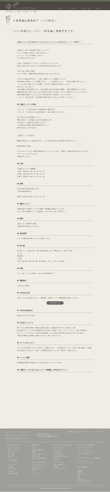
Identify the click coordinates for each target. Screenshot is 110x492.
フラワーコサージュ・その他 (84, 463)
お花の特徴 (11, 467)
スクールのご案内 (81, 467)
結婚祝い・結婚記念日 (37, 450)
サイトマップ (100, 432)
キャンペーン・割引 (58, 462)
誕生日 (33, 448)
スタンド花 (35, 473)
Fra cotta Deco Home (13, 445)
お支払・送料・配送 (13, 473)
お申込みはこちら (55, 303)
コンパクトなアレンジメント (39, 465)
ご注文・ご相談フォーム (59, 464)
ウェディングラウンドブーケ (84, 448)
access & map (85, 8)
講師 (78, 476)
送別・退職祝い (36, 456)
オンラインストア (12, 464)
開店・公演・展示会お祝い (39, 458)
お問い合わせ (11, 452)
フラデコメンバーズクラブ (84, 482)
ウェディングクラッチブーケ (84, 450)
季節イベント (12, 11)
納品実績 (55, 466)
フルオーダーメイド (58, 450)
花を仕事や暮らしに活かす (84, 480)
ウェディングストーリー (59, 469)
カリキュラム (80, 470)
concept (73, 8)
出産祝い (34, 452)
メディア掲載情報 (12, 460)
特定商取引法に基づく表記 (74, 432)
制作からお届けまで (58, 454)
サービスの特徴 (12, 469)
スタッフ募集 (11, 454)
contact (98, 8)
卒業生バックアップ (82, 474)
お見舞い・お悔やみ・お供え (39, 454)
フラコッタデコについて (14, 448)
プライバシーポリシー (88, 432)
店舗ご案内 (11, 456)
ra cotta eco (25, 8)
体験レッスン (80, 478)
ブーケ (33, 471)
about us (60, 8)
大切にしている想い (13, 450)
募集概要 (79, 472)
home (7, 11)
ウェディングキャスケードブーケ (86, 452)
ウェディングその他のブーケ (84, 454)
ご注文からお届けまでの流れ (60, 456)
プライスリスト (57, 460)
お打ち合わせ (56, 452)
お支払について (57, 458)
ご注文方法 (11, 471)
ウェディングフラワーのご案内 (61, 445)
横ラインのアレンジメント (39, 467)
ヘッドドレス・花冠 (82, 461)
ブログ (9, 458)
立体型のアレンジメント (38, 469)
